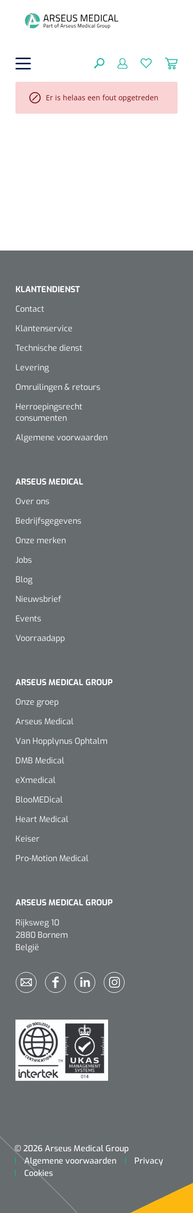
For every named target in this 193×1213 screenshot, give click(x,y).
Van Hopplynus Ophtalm (61, 741)
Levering (32, 367)
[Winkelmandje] (165, 63)
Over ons (32, 501)
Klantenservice (44, 328)
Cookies (38, 1173)
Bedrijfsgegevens (48, 520)
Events (28, 618)
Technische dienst (48, 348)
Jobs (23, 560)
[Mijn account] (116, 63)
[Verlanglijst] (140, 63)
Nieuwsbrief (38, 599)
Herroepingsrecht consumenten (48, 412)
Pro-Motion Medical (52, 858)
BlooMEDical (39, 799)
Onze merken (40, 540)
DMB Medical (39, 760)
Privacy (148, 1160)
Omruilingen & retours (57, 387)
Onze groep (37, 702)
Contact (29, 309)
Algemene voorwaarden (61, 437)
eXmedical (35, 780)
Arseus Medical (44, 721)
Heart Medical (41, 819)
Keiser (27, 838)
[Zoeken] (99, 63)
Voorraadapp (40, 638)
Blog (23, 579)
